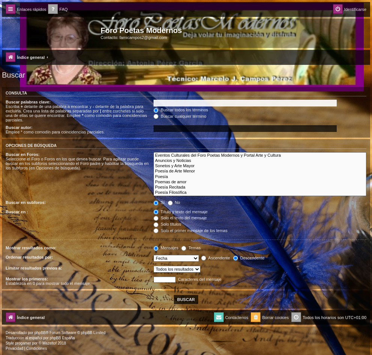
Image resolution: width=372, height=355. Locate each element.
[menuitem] (58, 9)
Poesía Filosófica (260, 192)
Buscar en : (17, 212)
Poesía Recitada (260, 187)
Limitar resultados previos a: (34, 268)
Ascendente (215, 258)
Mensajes (166, 248)
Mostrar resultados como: (31, 248)
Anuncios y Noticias (260, 160)
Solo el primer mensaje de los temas (190, 230)
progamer (23, 343)
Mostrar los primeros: (27, 279)
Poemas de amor (260, 182)
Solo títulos (167, 224)
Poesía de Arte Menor (260, 171)
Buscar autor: (19, 127)
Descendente (249, 258)
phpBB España (62, 338)
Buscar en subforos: (26, 202)
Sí (159, 202)
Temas (190, 248)
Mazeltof (49, 343)
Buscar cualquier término (180, 116)
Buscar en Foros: (22, 154)
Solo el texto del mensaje (180, 218)
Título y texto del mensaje (181, 212)
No (174, 202)
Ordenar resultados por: (29, 257)
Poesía (260, 177)
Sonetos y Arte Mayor (260, 166)
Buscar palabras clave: (28, 102)
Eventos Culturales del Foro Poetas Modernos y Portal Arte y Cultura (260, 155)
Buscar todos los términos (181, 110)
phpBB (40, 333)
